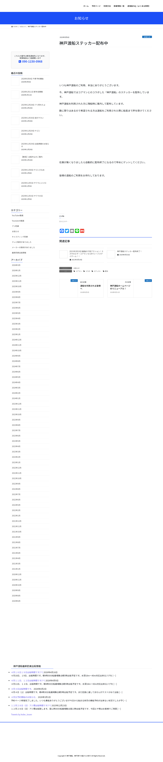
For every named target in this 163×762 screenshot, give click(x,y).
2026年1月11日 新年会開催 (32, 91)
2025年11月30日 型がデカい (32, 118)
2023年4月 (16, 446)
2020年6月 (16, 601)
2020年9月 (16, 590)
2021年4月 (16, 558)
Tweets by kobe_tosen (21, 714)
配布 (106, 271)
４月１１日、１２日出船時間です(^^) (28, 680)
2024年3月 (16, 387)
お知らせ (147, 37)
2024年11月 (16, 345)
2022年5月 (16, 505)
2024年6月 (16, 371)
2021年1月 (16, 569)
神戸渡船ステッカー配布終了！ (129, 251)
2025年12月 (16, 275)
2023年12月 (16, 403)
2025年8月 (16, 297)
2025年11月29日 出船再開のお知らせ (35, 145)
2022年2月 (16, 510)
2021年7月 (16, 547)
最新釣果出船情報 (19, 252)
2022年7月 (16, 494)
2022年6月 (16, 499)
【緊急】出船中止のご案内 (32, 157)
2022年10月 (16, 478)
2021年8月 (16, 542)
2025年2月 (16, 329)
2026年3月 (16, 265)
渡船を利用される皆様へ (90, 287)
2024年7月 (16, 366)
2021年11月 (16, 526)
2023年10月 (16, 414)
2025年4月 (16, 318)
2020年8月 (16, 595)
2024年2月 (16, 393)
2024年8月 (16, 361)
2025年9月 (16, 292)
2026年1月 (16, 270)
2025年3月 (16, 323)
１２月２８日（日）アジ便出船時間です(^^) (31, 705)
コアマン (79, 271)
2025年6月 (16, 307)
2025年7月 (16, 302)
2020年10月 (16, 585)
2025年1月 (16, 334)
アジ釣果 (15, 226)
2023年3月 (16, 451)
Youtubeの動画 (18, 220)
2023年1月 (16, 462)
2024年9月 (16, 355)
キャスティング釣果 (20, 236)
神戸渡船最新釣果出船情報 (27, 666)
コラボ (87, 271)
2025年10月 (16, 286)
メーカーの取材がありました (23, 247)
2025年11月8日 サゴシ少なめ (33, 170)
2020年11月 (16, 579)
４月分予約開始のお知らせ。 (24, 697)
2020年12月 (16, 574)
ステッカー (97, 271)
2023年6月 (16, 435)
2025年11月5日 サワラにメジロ (33, 183)
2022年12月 (16, 467)
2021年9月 (16, 537)
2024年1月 (16, 398)
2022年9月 (16, 483)
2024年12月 (16, 339)
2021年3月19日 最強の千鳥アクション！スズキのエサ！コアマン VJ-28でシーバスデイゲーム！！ (86, 253)
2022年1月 (16, 515)
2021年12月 (16, 521)
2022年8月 (16, 489)
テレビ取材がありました (21, 242)
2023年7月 (16, 430)
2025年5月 (16, 313)
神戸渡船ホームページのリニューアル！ (120, 287)
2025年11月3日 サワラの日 (32, 196)
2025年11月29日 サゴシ (30, 130)
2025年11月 (16, 281)
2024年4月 (16, 382)
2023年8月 (16, 425)
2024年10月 (16, 350)
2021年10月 (16, 531)
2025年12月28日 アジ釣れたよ (33, 104)
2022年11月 (16, 473)
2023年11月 (16, 409)
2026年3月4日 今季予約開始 (32, 78)
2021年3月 (16, 563)
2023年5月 (16, 441)
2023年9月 (16, 419)
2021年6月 (16, 553)
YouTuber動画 (17, 215)
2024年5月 (16, 377)
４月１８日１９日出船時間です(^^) (27, 672)
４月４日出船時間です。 (22, 688)
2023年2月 (16, 457)
